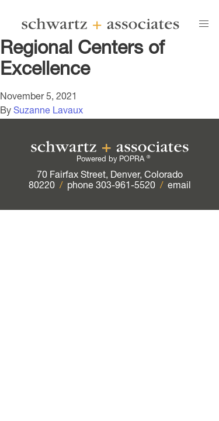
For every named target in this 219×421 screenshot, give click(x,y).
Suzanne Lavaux (48, 111)
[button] (203, 24)
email (179, 186)
